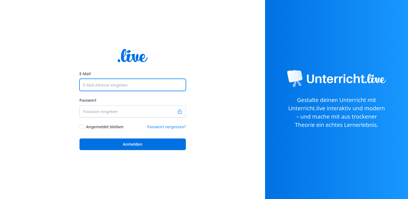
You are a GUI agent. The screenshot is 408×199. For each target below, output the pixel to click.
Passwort (87, 100)
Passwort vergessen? (166, 126)
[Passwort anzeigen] (181, 111)
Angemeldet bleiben (105, 126)
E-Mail (85, 73)
